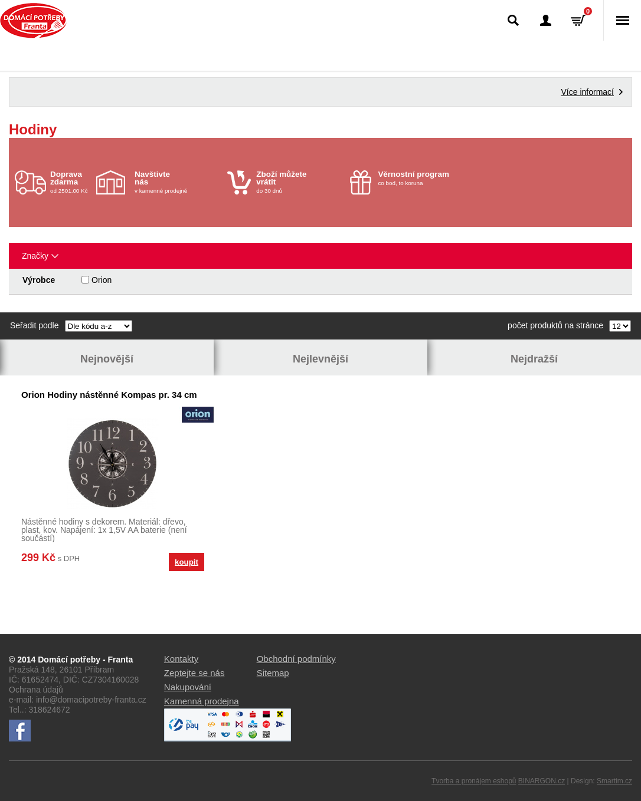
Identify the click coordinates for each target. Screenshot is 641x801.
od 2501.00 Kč (71, 182)
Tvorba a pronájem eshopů (473, 781)
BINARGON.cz (541, 781)
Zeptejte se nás (194, 673)
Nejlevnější (320, 359)
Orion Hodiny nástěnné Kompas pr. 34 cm (109, 395)
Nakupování (187, 687)
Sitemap (273, 673)
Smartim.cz (614, 781)
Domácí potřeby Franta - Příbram (33, 20)
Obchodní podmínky (296, 659)
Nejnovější (106, 359)
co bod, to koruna (421, 178)
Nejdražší (534, 359)
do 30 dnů (299, 182)
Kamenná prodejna (201, 701)
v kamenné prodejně (178, 182)
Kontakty (181, 659)
